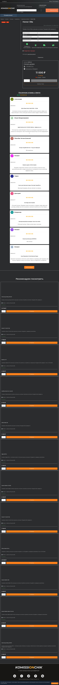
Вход (50, 1)
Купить (44, 80)
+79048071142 (29, 66)
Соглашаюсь (54, 683)
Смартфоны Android (31, 54)
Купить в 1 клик (40, 84)
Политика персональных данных (24, 679)
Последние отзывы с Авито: (29, 93)
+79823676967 (42, 5)
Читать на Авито (29, 267)
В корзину (32, 311)
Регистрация (55, 1)
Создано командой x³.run (35, 679)
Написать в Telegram (32, 69)
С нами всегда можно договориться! (24, 6)
